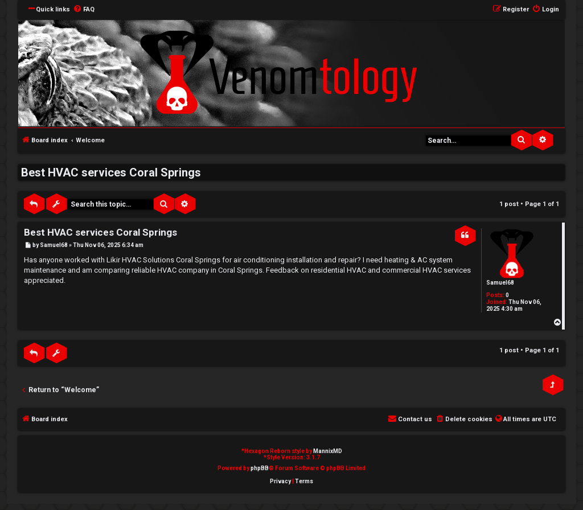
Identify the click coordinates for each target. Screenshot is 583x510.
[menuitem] (84, 10)
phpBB (260, 468)
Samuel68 (500, 282)
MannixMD (327, 451)
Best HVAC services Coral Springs (111, 172)
